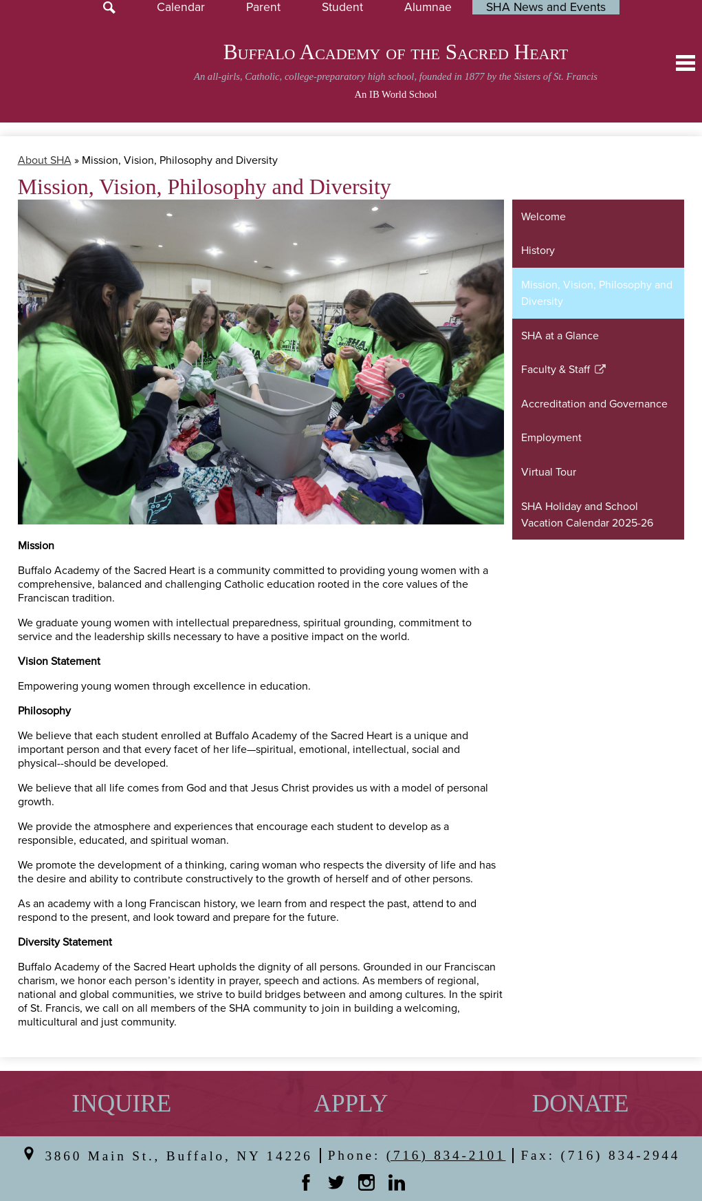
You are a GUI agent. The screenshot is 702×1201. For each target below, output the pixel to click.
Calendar (181, 7)
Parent (263, 7)
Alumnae (428, 7)
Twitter (336, 1182)
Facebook (306, 1182)
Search (109, 7)
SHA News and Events (546, 7)
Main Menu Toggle (685, 63)
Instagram (366, 1182)
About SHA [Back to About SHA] (45, 160)
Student (342, 7)
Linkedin (396, 1182)
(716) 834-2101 (446, 1155)
